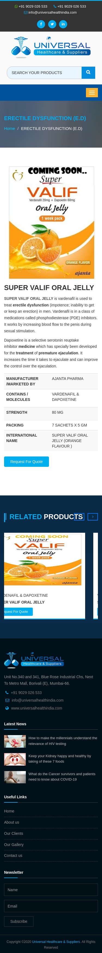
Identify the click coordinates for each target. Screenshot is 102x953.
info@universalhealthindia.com (50, 12)
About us (11, 822)
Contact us (13, 855)
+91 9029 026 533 (31, 6)
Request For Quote (26, 461)
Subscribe (18, 921)
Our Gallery (14, 844)
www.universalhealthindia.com (36, 708)
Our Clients (13, 833)
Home (9, 128)
